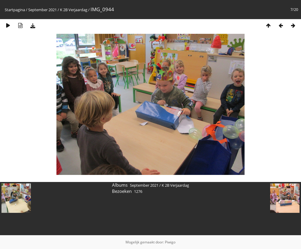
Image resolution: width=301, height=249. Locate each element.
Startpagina (15, 9)
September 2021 (42, 9)
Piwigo (170, 242)
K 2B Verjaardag (73, 9)
